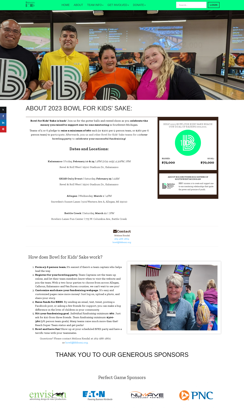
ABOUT (78, 5)
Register (41, 274)
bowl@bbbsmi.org (122, 242)
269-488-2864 (121, 238)
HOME (66, 5)
